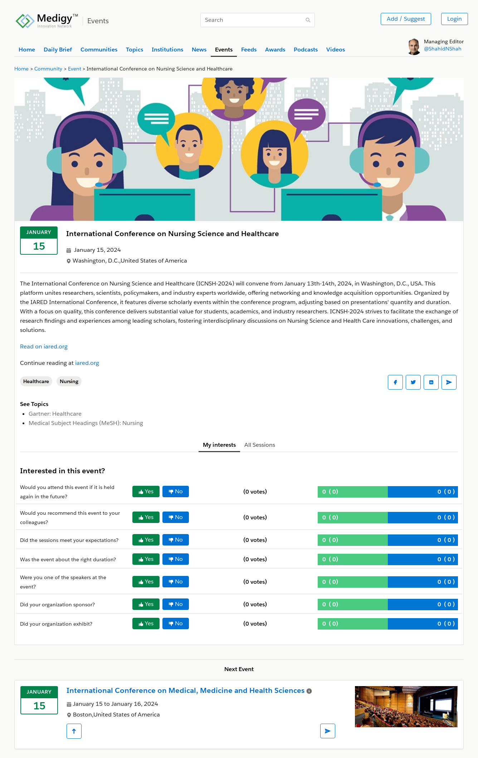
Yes (145, 491)
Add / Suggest (406, 19)
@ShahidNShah (443, 48)
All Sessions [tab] (259, 445)
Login (454, 19)
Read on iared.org (44, 346)
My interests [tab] (219, 445)
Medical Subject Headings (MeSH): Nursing (86, 423)
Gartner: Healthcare (55, 413)
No (176, 491)
